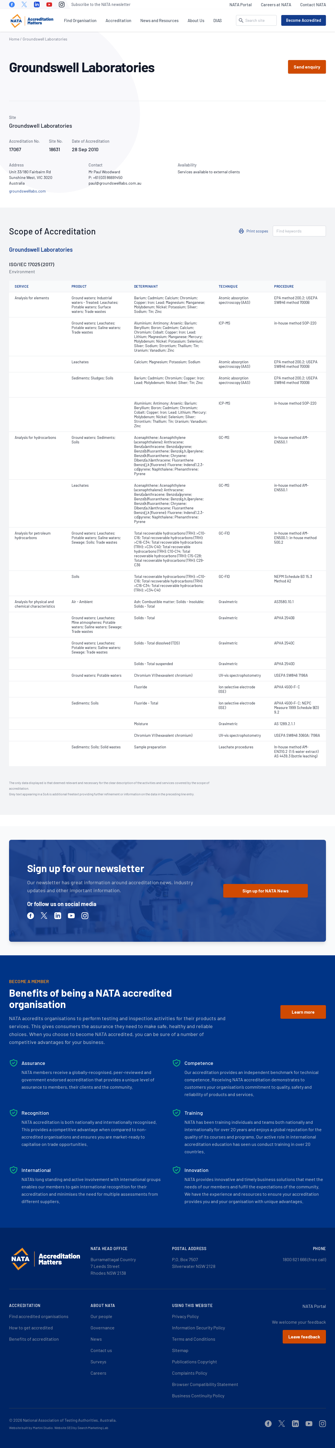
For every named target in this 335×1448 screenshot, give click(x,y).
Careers (98, 1373)
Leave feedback (304, 1336)
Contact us (101, 1350)
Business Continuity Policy (198, 1395)
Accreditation (118, 20)
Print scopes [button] (257, 230)
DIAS (217, 20)
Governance (103, 1327)
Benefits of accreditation (34, 1339)
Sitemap (180, 1350)
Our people (101, 1316)
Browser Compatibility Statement (205, 1384)
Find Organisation (80, 20)
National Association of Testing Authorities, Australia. (70, 1420)
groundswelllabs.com (27, 191)
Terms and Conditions (193, 1339)
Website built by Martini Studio (31, 1428)
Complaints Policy (189, 1373)
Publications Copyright (194, 1361)
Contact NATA (313, 4)
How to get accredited (31, 1327)
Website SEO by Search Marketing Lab (81, 1428)
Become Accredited (303, 20)
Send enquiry (307, 66)
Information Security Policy (198, 1327)
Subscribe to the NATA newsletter (100, 4)
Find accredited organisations (38, 1316)
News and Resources (159, 20)
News (96, 1339)
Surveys (98, 1361)
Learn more (303, 1012)
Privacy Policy (185, 1316)
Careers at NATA (276, 4)
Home (14, 39)
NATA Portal (240, 4)
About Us (196, 20)
